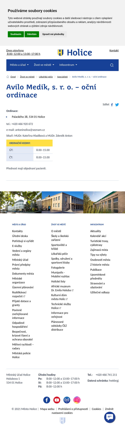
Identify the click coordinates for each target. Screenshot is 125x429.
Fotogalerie (58, 267)
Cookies (96, 409)
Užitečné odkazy (100, 292)
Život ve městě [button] (43, 65)
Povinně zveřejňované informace (20, 314)
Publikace (96, 270)
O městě (56, 231)
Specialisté (62, 76)
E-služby (17, 246)
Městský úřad (20, 260)
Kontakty (17, 231)
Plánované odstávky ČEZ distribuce (59, 325)
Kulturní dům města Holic (59, 297)
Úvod (13, 76)
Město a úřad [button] (18, 65)
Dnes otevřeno (23, 52)
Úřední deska (20, 236)
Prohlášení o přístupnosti (73, 409)
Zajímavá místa (99, 250)
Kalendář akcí (98, 236)
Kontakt (114, 50)
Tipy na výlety (98, 255)
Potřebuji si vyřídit (23, 241)
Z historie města (99, 264)
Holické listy (58, 281)
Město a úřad (19, 224)
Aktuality (95, 231)
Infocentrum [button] (67, 65)
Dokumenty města (23, 273)
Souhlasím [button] (15, 34)
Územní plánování (22, 287)
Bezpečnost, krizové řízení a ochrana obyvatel (22, 335)
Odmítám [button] (32, 34)
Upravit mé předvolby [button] (53, 34)
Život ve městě (27, 76)
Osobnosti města (100, 260)
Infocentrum (97, 224)
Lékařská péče (46, 76)
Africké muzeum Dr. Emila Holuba (61, 288)
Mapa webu (47, 409)
